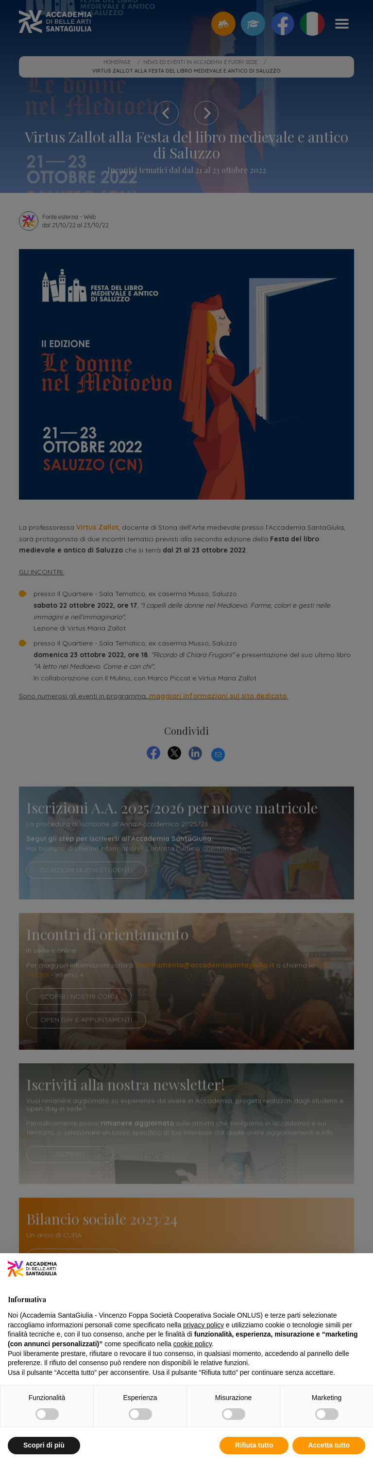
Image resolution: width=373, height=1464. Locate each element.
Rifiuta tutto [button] (254, 1445)
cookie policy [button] (192, 1344)
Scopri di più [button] (44, 1445)
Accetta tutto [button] (329, 1445)
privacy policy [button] (203, 1325)
